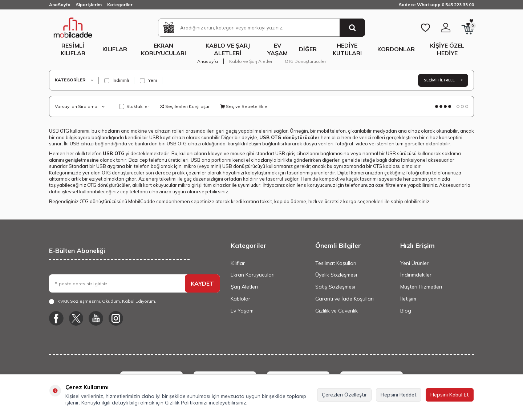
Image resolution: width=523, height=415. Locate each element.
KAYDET (202, 283)
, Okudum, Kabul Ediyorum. (102, 301)
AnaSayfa (59, 4)
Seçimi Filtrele (443, 80)
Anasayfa (207, 61)
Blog (405, 310)
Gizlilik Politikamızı (186, 402)
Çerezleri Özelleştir (344, 394)
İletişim (408, 298)
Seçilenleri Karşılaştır (185, 106)
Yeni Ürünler (414, 263)
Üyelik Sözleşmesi (336, 274)
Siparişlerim (89, 4)
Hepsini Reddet (399, 394)
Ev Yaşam (277, 49)
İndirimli (116, 80)
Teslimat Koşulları (335, 263)
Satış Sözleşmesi (335, 286)
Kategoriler (120, 4)
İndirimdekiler (415, 274)
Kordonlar (396, 49)
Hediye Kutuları (347, 49)
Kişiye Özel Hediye (447, 49)
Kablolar (240, 298)
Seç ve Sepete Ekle (243, 106)
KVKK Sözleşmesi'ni (78, 301)
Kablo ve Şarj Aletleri (228, 49)
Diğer (308, 49)
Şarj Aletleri (244, 286)
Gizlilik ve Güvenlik (336, 310)
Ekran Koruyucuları (163, 49)
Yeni (148, 80)
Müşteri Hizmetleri (421, 286)
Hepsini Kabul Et (449, 394)
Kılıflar (114, 49)
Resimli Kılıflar (73, 49)
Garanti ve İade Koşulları (344, 298)
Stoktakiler (134, 106)
